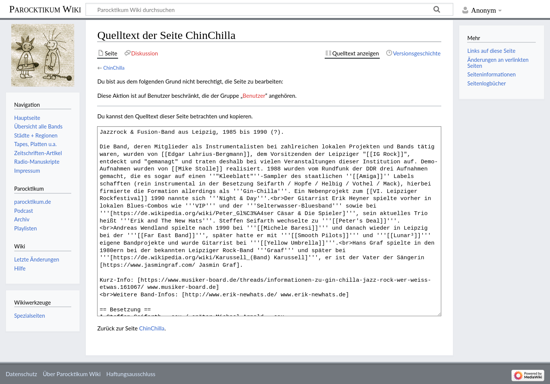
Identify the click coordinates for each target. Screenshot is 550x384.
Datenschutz (21, 374)
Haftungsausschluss (131, 374)
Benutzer (254, 95)
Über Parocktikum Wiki (71, 374)
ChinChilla (113, 68)
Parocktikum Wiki (45, 8)
